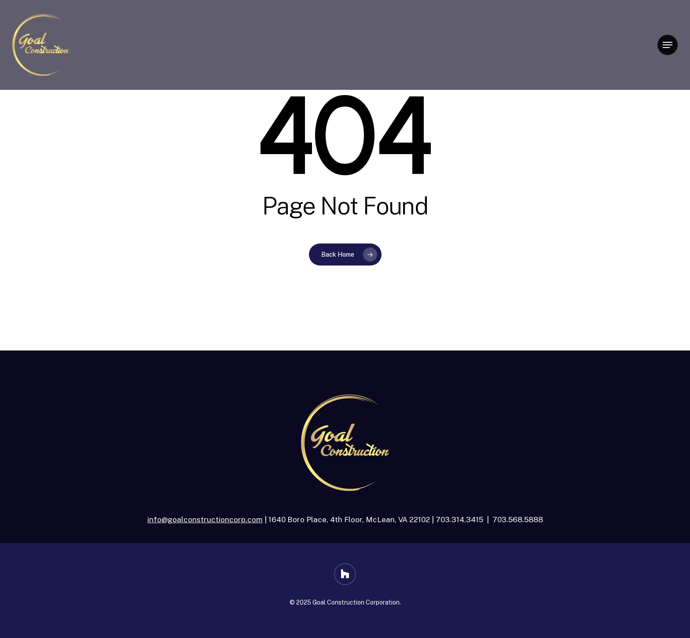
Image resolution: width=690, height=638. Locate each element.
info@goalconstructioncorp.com (205, 519)
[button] (667, 45)
